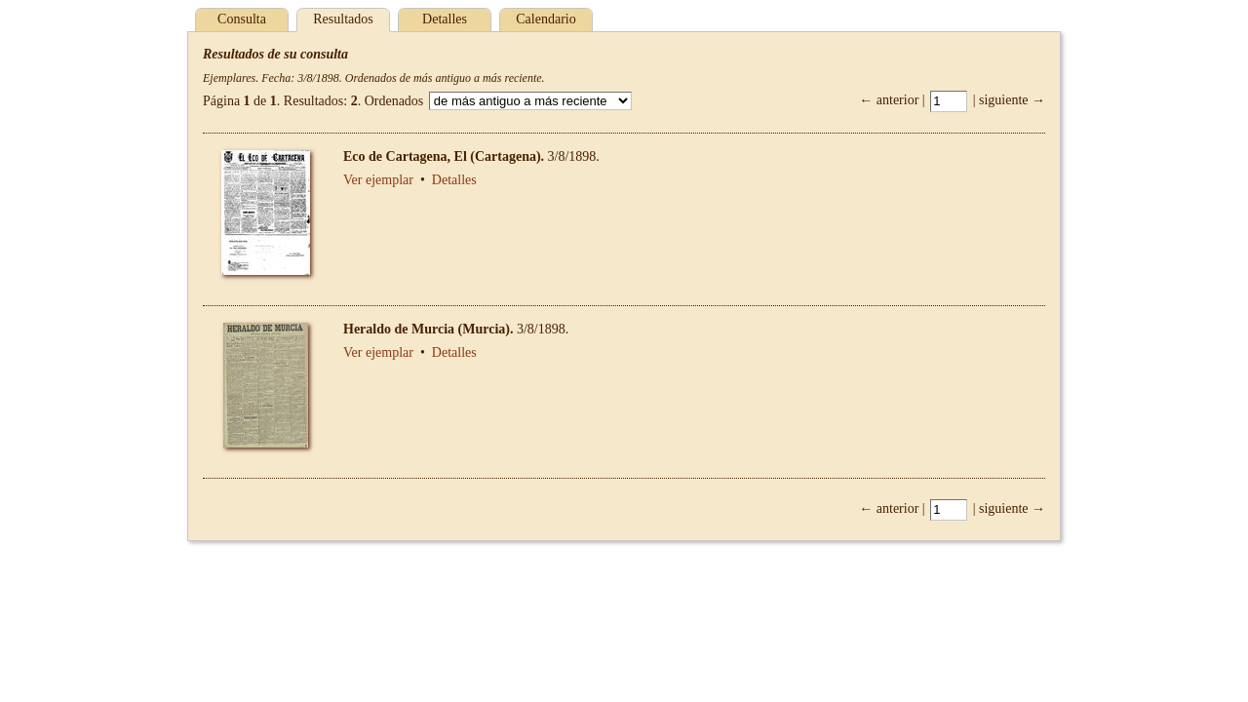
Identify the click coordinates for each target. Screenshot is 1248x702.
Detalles (444, 19)
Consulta (241, 19)
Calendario (545, 19)
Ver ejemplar (378, 180)
